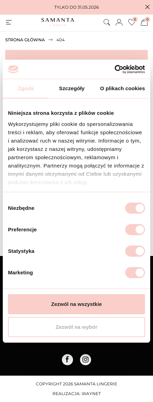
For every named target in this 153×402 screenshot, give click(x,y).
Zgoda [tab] (26, 88)
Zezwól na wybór (76, 327)
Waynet (91, 393)
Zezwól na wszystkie (76, 304)
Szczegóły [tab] (71, 88)
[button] (147, 7)
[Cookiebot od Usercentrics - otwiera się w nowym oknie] (114, 69)
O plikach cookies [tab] (122, 88)
